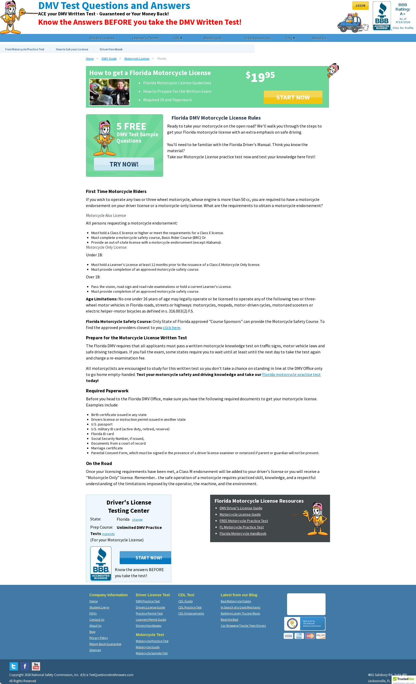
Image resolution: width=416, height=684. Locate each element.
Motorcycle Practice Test (152, 641)
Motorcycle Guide (147, 647)
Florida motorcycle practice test (291, 374)
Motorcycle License (136, 58)
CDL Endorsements (191, 613)
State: (95, 518)
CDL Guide (185, 601)
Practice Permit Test (149, 613)
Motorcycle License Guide (240, 514)
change (137, 519)
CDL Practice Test (190, 607)
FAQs (93, 613)
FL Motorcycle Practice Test (242, 527)
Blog (92, 632)
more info (108, 534)
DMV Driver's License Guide (241, 508)
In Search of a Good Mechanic (241, 607)
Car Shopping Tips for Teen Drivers (243, 626)
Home (90, 58)
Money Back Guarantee (105, 644)
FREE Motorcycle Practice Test (244, 520)
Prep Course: (101, 527)
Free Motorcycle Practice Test (24, 49)
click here (171, 327)
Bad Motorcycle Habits (236, 601)
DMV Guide (109, 58)
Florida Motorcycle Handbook (243, 533)
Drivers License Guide (150, 607)
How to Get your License (72, 49)
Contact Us (96, 619)
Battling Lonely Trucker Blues (240, 613)
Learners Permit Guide (151, 619)
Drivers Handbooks (148, 626)
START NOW (293, 97)
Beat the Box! (229, 619)
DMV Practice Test (148, 601)
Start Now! (149, 558)
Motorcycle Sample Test (152, 653)
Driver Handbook (111, 49)
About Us (95, 626)
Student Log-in (99, 607)
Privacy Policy (98, 638)
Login (360, 5)
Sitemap (95, 650)
